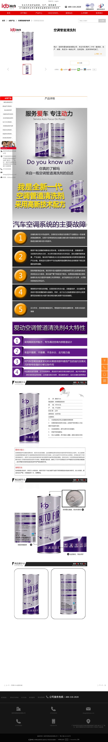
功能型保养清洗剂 (8, 114)
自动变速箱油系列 (8, 118)
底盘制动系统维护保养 (9, 134)
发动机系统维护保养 (8, 138)
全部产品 (12, 20)
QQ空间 (65, 69)
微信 (81, 69)
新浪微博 (73, 69)
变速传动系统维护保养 (9, 130)
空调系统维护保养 (24, 20)
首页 (3, 20)
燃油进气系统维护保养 (9, 106)
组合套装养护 (8, 110)
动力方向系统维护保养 (9, 122)
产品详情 (50, 98)
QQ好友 (89, 69)
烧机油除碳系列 (8, 102)
